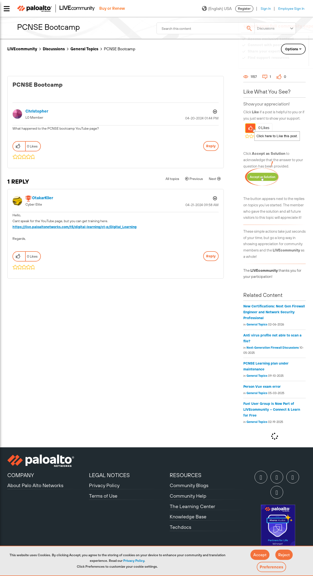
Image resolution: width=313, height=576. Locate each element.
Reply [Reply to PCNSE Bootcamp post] (211, 146)
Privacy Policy (133, 561)
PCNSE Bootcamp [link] (119, 49)
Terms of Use (103, 496)
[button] (259, 555)
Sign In (266, 8)
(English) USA (217, 8)
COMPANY (20, 475)
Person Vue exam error (262, 386)
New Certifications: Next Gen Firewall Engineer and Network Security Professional (274, 312)
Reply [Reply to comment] (211, 256)
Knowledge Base (188, 516)
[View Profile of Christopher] (36, 111)
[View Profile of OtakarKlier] (42, 198)
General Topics (84, 49)
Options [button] (214, 111)
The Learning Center (192, 506)
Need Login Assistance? (283, 62)
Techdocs (180, 527)
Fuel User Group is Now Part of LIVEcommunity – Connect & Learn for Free (271, 409)
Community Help (188, 496)
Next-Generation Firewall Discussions (272, 347)
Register (244, 8)
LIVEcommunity (22, 49)
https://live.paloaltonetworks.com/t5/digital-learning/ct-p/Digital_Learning (74, 227)
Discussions (54, 49)
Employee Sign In (291, 8)
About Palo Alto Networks (35, 485)
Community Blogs (189, 485)
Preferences (271, 567)
